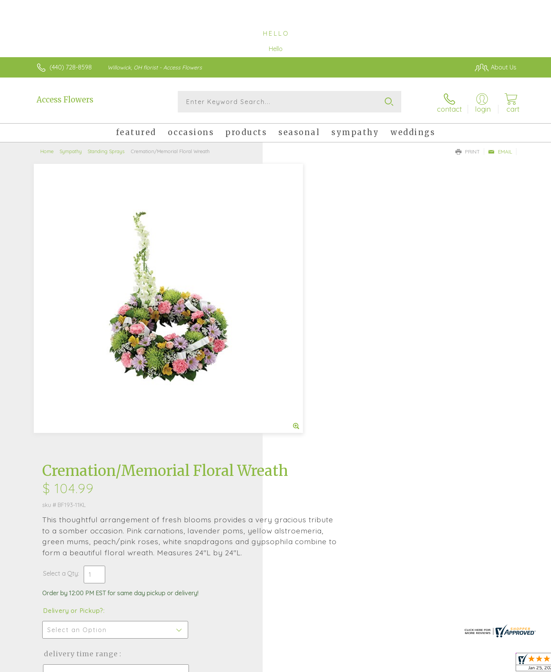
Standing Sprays (106, 150)
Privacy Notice (393, 664)
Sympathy (71, 150)
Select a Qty (293, 297)
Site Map (496, 664)
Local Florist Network (448, 664)
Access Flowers (64, 99)
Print (467, 150)
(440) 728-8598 (71, 67)
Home (47, 150)
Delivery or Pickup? (306, 334)
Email (500, 150)
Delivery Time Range (314, 377)
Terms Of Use (348, 664)
